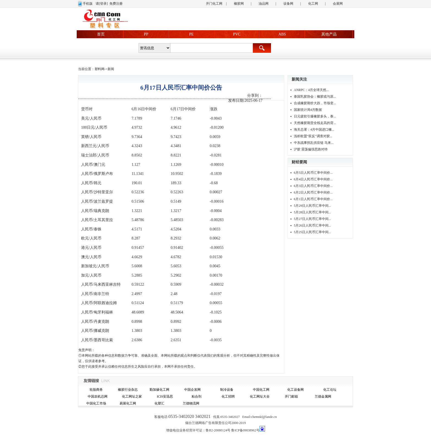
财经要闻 (299, 162)
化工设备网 (295, 390)
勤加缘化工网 (159, 390)
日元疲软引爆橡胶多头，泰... (315, 116)
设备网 (288, 3)
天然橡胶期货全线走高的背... (315, 123)
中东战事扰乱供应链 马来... (313, 143)
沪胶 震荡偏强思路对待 (311, 149)
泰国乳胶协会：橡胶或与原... (315, 96)
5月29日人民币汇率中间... (312, 206)
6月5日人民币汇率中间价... (313, 173)
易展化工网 (128, 403)
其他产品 (329, 34)
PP (146, 34)
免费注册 (116, 3)
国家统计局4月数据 (308, 110)
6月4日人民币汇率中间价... (313, 179)
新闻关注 (299, 79)
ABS (282, 34)
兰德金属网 (323, 396)
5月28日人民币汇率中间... (312, 212)
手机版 (88, 3)
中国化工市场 (96, 403)
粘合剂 (196, 396)
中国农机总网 (97, 396)
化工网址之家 (132, 396)
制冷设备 (226, 390)
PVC (237, 34)
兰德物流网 (191, 403)
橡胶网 (239, 3)
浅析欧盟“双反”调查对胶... (313, 136)
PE (191, 34)
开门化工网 (214, 3)
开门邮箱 (291, 396)
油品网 (264, 3)
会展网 (338, 3)
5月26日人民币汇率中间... (312, 225)
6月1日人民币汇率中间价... (313, 199)
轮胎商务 (96, 390)
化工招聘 (228, 396)
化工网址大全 (260, 396)
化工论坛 (329, 390)
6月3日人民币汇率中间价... (313, 186)
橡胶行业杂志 (128, 390)
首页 (101, 34)
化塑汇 (159, 403)
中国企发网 (192, 390)
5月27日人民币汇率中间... (312, 219)
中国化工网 (261, 390)
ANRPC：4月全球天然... (311, 90)
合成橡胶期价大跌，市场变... (315, 103)
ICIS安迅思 (165, 396)
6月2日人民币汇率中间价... (313, 192)
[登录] (103, 3)
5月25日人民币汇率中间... (312, 232)
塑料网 (99, 69)
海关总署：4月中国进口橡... (314, 129)
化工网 (313, 3)
